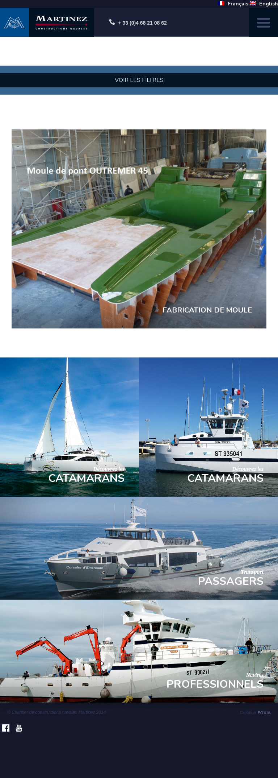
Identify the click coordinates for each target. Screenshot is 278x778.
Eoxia (264, 713)
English (268, 3)
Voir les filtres (139, 80)
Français (238, 3)
